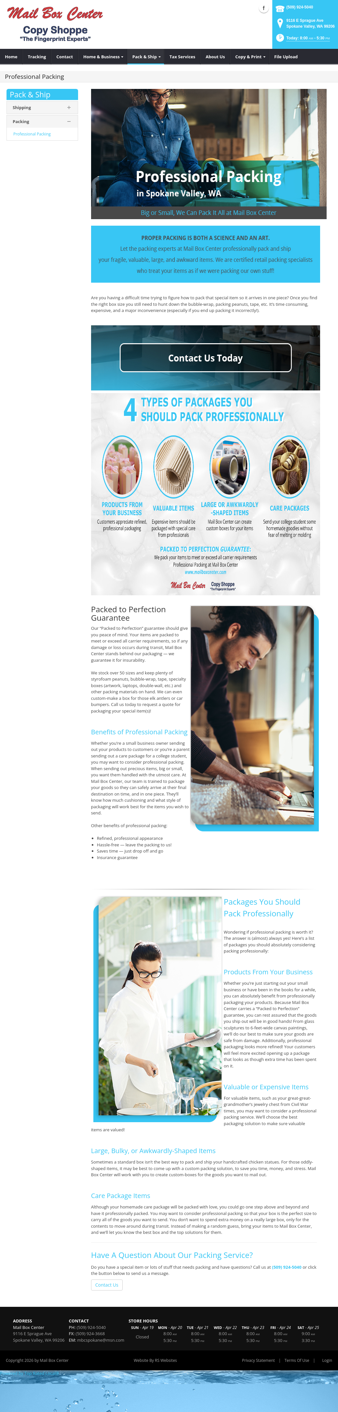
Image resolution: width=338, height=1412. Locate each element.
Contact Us (106, 1285)
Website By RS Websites (155, 1360)
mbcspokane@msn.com (100, 1340)
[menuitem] (11, 56)
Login (327, 1360)
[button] (302, 40)
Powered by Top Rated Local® (29, 1373)
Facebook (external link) (264, 8)
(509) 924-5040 (299, 7)
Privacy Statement (258, 1360)
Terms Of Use (297, 1360)
